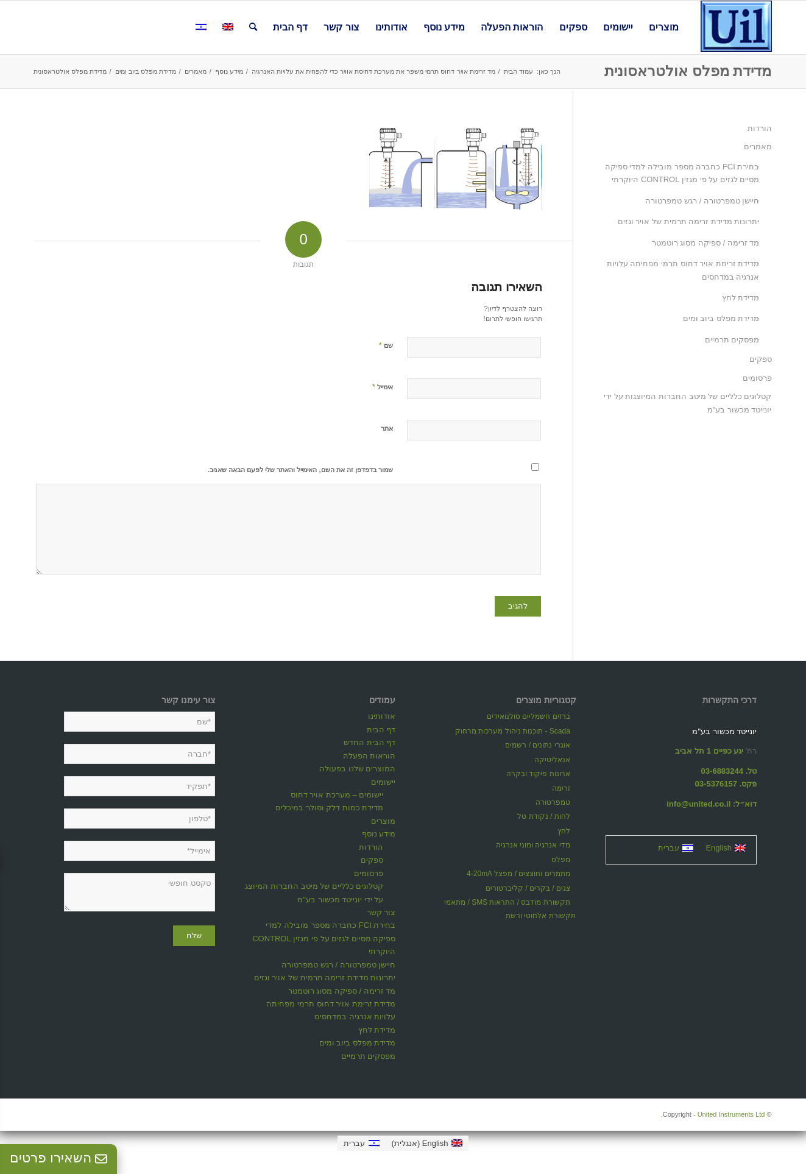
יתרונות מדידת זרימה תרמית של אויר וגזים (689, 221)
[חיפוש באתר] (253, 27)
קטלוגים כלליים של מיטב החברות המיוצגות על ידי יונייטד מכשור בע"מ (687, 403)
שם (386, 345)
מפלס (560, 859)
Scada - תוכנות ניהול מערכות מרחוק (512, 731)
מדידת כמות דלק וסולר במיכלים (329, 807)
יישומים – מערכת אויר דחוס (337, 794)
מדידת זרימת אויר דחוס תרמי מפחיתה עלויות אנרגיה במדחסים (683, 270)
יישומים (383, 782)
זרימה (561, 788)
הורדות (760, 128)
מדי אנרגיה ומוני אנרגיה (533, 845)
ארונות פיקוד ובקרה (538, 773)
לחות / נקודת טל (543, 816)
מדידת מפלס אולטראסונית (687, 71)
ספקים (760, 359)
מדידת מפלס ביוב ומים (721, 318)
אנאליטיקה (552, 759)
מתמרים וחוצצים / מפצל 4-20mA (518, 873)
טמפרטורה (553, 802)
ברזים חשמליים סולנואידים (528, 716)
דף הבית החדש (369, 742)
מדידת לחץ (741, 297)
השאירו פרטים (58, 1157)
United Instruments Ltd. (713, 1114)
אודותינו (381, 716)
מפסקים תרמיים (732, 339)
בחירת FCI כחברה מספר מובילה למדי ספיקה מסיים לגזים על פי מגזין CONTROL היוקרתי (682, 173)
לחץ (563, 831)
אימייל (382, 386)
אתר (387, 428)
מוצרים (383, 821)
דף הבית (381, 729)
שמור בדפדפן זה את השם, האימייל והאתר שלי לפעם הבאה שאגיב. (300, 469)
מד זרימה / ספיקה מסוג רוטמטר (706, 242)
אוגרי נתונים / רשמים (537, 745)
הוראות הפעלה (369, 755)
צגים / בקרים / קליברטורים (528, 888)
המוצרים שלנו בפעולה (357, 768)
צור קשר (381, 912)
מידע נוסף (379, 833)
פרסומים (757, 378)
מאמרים (758, 146)
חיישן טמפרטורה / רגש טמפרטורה (702, 200)
